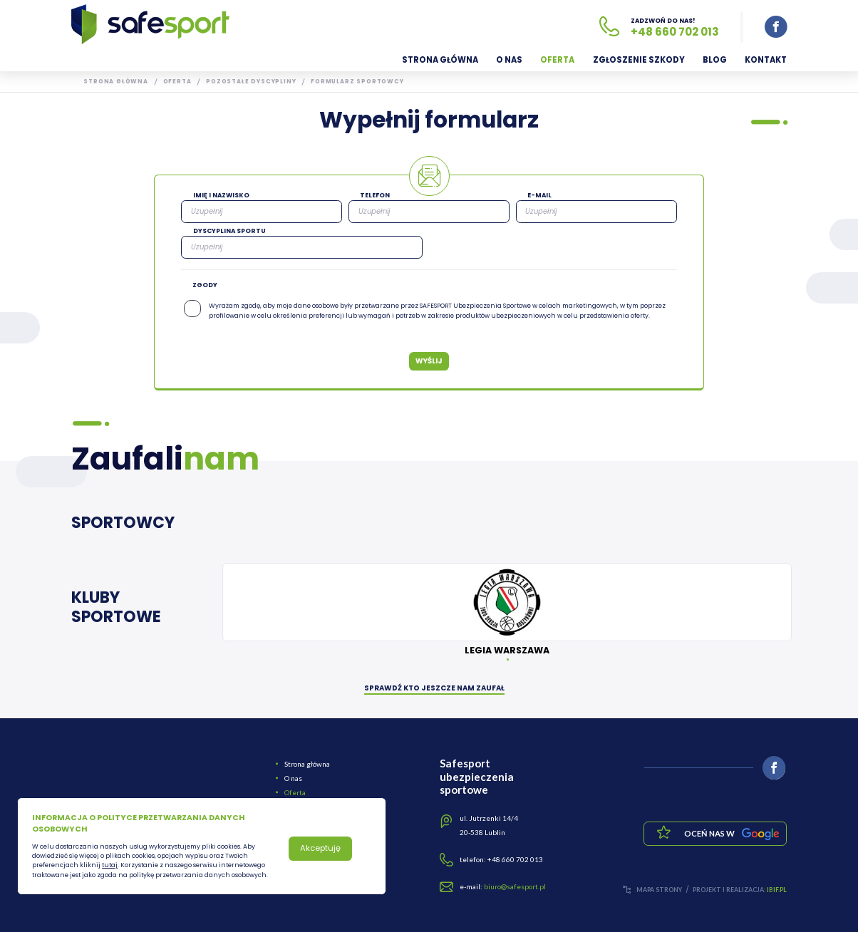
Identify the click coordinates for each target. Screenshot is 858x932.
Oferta (557, 60)
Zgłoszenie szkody (639, 60)
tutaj (110, 865)
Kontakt (766, 60)
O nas (509, 60)
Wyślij (429, 361)
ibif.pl (777, 890)
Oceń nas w (732, 834)
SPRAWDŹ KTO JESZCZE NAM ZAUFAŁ (434, 689)
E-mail (539, 195)
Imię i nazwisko (221, 195)
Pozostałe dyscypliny (251, 81)
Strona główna (440, 60)
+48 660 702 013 (675, 31)
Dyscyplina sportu (229, 230)
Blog (715, 60)
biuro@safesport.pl (515, 886)
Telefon (375, 195)
